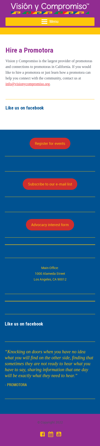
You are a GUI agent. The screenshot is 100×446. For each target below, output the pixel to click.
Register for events (50, 143)
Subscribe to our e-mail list (50, 184)
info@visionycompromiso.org (28, 84)
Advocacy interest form (50, 224)
